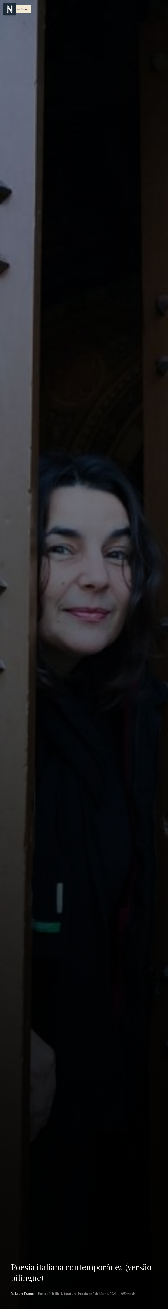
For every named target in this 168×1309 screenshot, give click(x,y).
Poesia (83, 1293)
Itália (56, 1293)
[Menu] (10, 9)
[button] (22, 9)
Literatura (69, 1293)
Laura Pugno (24, 1293)
